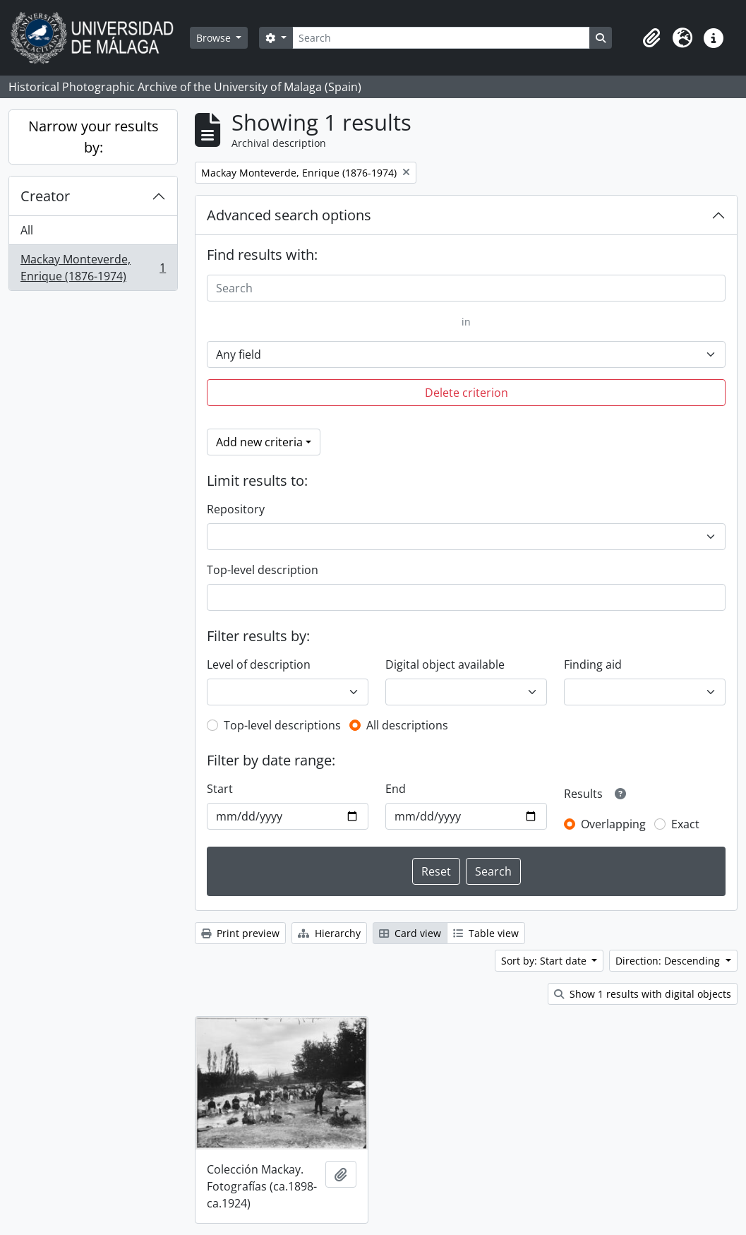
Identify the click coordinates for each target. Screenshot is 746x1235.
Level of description (259, 664)
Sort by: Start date (545, 960)
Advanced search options (289, 215)
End (395, 789)
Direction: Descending (669, 960)
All (26, 230)
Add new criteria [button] (259, 442)
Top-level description (262, 570)
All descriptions (407, 725)
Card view (410, 933)
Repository (236, 509)
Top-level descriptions (282, 725)
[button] (651, 38)
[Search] (441, 38)
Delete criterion (466, 392)
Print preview (240, 933)
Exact (685, 824)
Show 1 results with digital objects (642, 994)
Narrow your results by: (93, 137)
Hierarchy (329, 933)
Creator (45, 195)
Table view (486, 933)
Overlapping (613, 824)
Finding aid (593, 664)
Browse (215, 37)
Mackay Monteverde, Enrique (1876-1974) (93, 267)
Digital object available (445, 664)
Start (220, 789)
